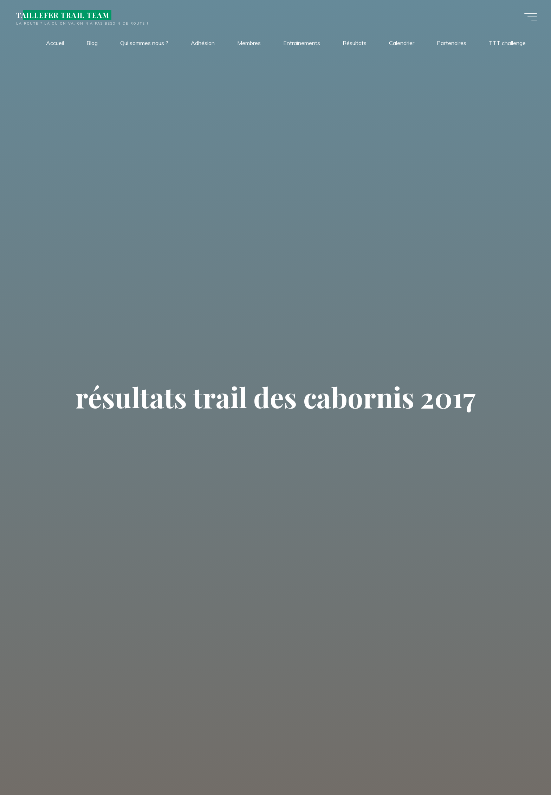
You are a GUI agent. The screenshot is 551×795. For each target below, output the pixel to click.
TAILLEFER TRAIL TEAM (62, 15)
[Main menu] (530, 16)
